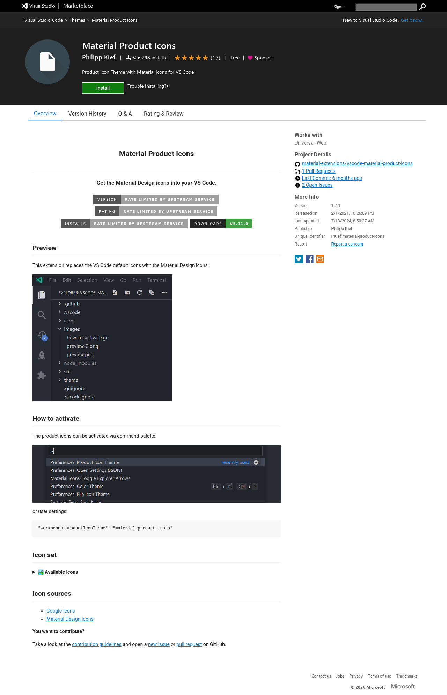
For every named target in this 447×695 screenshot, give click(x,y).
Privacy (356, 676)
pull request (189, 644)
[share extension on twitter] (299, 261)
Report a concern (347, 244)
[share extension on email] (320, 261)
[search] (386, 7)
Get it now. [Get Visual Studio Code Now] (412, 20)
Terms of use (379, 676)
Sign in (339, 6)
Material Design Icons (70, 619)
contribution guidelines (97, 644)
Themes (77, 20)
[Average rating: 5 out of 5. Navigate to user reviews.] (196, 58)
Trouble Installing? (149, 85)
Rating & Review (164, 113)
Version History (87, 113)
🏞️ (58, 572)
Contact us (321, 676)
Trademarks (406, 676)
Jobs (340, 676)
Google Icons (60, 611)
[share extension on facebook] (310, 261)
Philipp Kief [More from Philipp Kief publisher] (98, 57)
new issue (159, 644)
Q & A (125, 113)
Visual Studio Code (43, 20)
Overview (45, 113)
